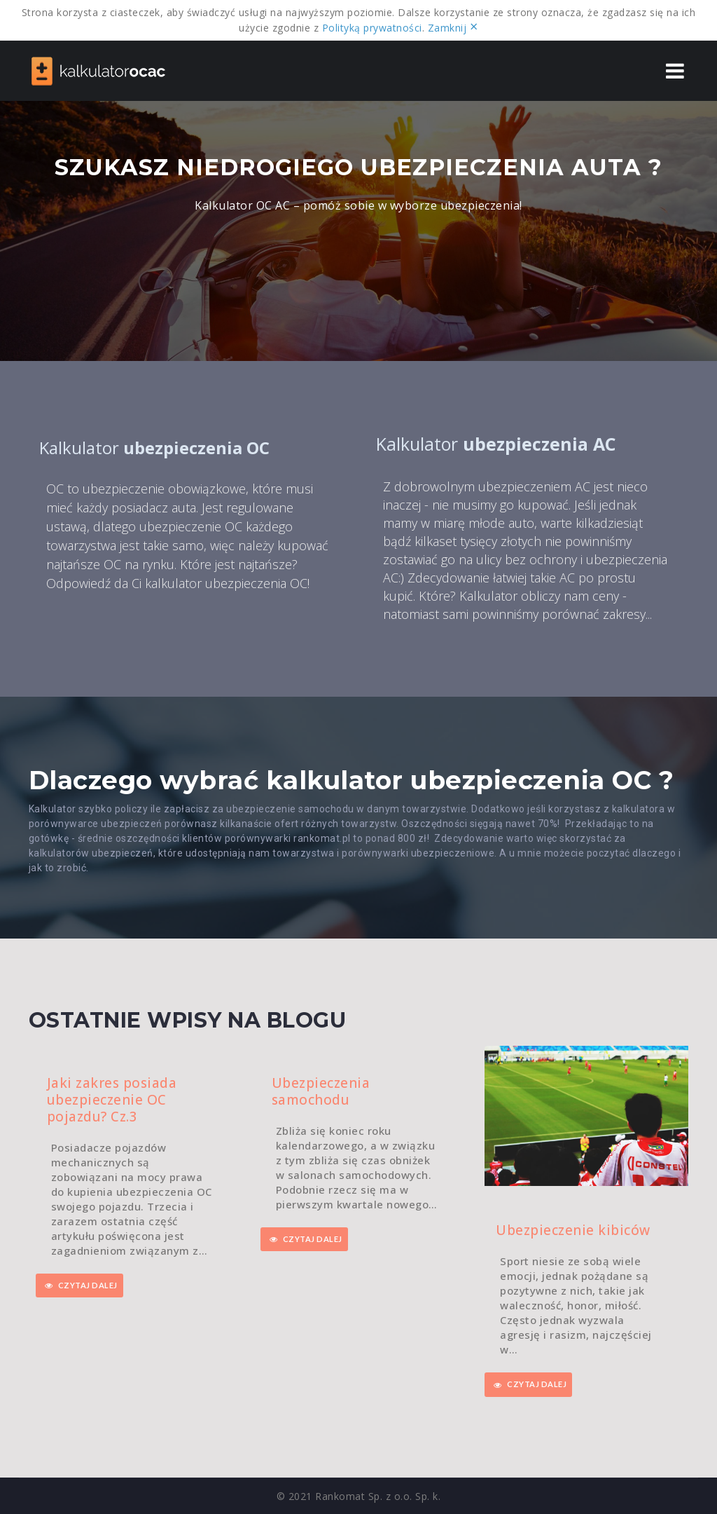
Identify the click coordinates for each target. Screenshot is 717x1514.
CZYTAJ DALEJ (81, 1285)
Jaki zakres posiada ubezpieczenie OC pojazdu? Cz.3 (112, 1100)
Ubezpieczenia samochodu (321, 1091)
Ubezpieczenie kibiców (573, 1230)
